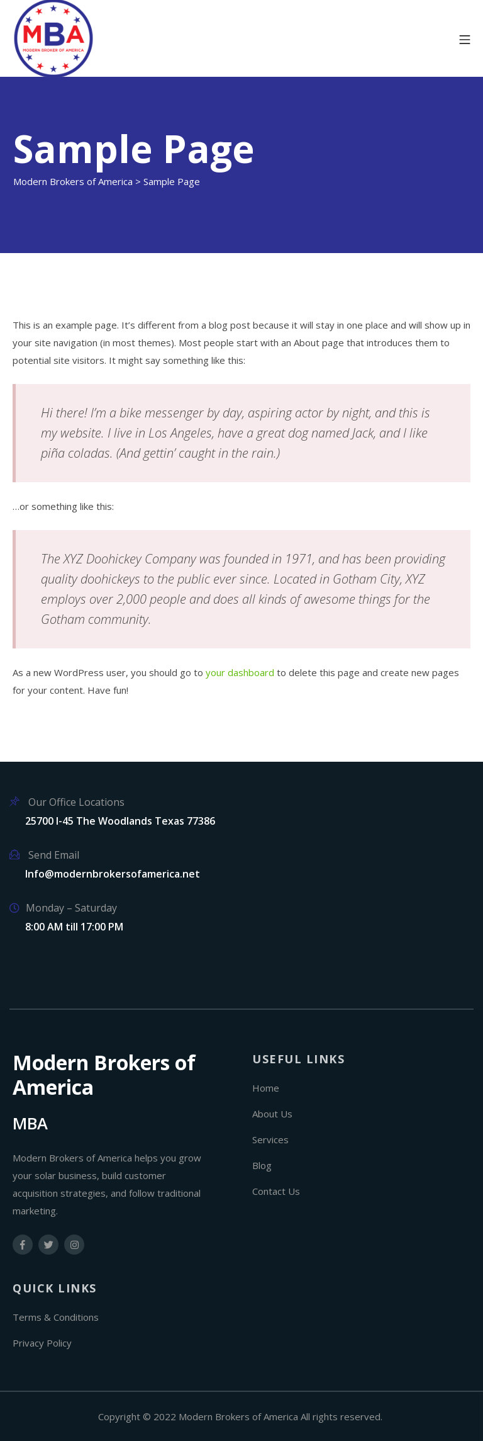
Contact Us (276, 1191)
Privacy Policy (42, 1342)
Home (265, 1088)
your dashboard (240, 672)
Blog (262, 1165)
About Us (272, 1113)
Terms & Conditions (56, 1317)
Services (270, 1139)
